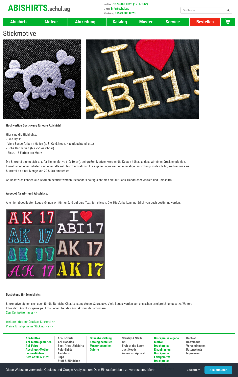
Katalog (120, 22)
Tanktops (64, 353)
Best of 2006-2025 (37, 357)
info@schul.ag (120, 9)
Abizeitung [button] (87, 22)
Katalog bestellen (101, 342)
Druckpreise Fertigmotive (162, 355)
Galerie (94, 349)
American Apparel (133, 353)
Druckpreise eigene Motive (166, 340)
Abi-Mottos (33, 338)
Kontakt (191, 338)
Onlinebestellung (101, 338)
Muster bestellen (100, 346)
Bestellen (205, 22)
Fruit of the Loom (133, 346)
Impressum (193, 353)
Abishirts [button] (20, 22)
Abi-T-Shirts (65, 338)
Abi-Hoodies (66, 342)
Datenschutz (194, 349)
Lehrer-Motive (35, 353)
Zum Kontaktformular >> (21, 313)
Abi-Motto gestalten (39, 342)
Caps (61, 357)
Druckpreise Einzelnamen (162, 347)
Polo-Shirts (65, 349)
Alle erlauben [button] (218, 369)
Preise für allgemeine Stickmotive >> (29, 326)
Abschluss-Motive (37, 349)
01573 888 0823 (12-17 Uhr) (130, 4)
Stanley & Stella (132, 338)
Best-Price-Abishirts (71, 346)
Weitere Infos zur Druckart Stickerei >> (30, 322)
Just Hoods (129, 349)
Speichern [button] (194, 369)
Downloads (193, 342)
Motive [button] (53, 22)
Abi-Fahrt (32, 346)
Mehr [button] (151, 369)
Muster (146, 22)
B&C (124, 342)
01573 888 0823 (125, 13)
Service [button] (174, 22)
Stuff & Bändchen (69, 361)
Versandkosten (195, 346)
